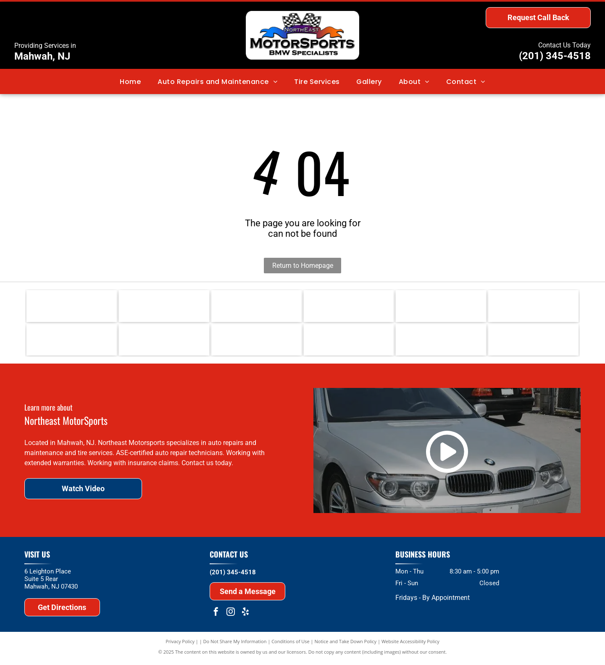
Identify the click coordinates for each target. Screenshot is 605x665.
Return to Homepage (302, 266)
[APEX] (349, 342)
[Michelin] (256, 307)
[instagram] (230, 616)
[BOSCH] (441, 307)
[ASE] (256, 342)
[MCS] (441, 342)
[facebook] (216, 616)
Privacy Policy (180, 645)
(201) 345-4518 (555, 56)
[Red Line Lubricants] (164, 307)
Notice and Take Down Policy (346, 645)
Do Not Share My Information (235, 645)
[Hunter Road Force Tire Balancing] (533, 342)
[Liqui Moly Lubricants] (71, 307)
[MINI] (164, 342)
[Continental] (349, 307)
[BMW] (71, 342)
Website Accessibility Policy (410, 645)
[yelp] (245, 616)
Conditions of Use (290, 645)
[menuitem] (130, 81)
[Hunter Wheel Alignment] (533, 307)
